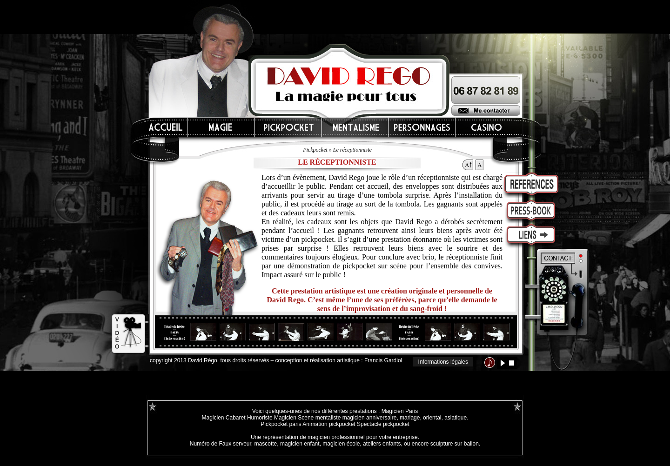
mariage (410, 417)
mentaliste (327, 417)
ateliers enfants (382, 443)
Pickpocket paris (281, 424)
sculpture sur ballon (454, 443)
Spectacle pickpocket (383, 424)
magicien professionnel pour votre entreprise (363, 437)
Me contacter (486, 110)
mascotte (266, 443)
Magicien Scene (294, 417)
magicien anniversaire (369, 417)
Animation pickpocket (328, 424)
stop (511, 363)
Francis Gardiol (383, 360)
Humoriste (260, 417)
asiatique (455, 417)
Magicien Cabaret (223, 417)
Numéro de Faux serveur (220, 443)
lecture (503, 363)
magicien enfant (300, 443)
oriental (432, 417)
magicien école (341, 443)
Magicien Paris (400, 411)
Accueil (166, 127)
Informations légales (443, 362)
